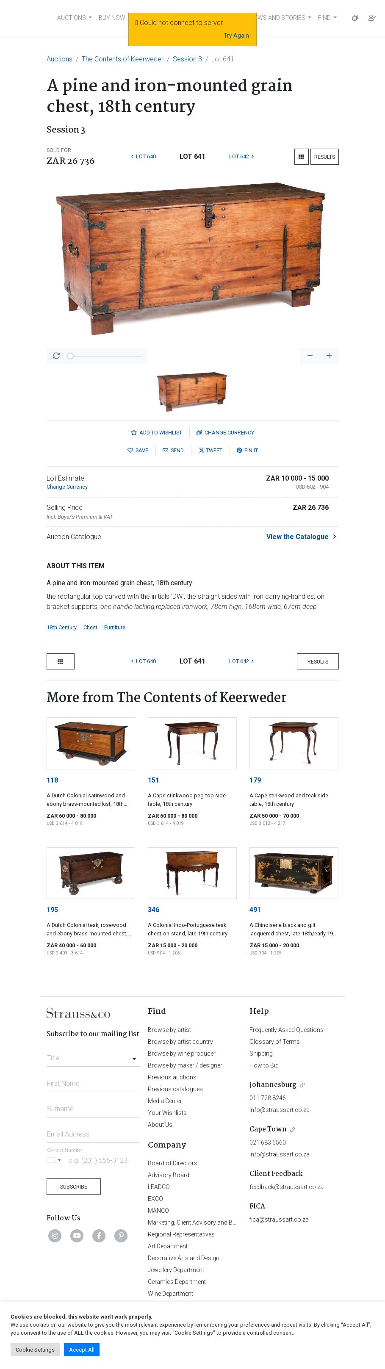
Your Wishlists (167, 1112)
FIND (324, 17)
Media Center (165, 1101)
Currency (225, 432)
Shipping (261, 1053)
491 (255, 910)
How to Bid (264, 1065)
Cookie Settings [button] (35, 1350)
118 (52, 780)
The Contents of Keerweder (122, 59)
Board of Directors (172, 1163)
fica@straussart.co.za (279, 1219)
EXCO (155, 1198)
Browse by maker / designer (185, 1065)
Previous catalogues (175, 1089)
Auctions (59, 59)
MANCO (158, 1210)
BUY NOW (112, 17)
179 (255, 780)
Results (324, 157)
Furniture (114, 627)
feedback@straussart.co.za (286, 1187)
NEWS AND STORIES (277, 17)
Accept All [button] (81, 1350)
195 (52, 910)
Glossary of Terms (274, 1041)
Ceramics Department (177, 1281)
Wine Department (170, 1293)
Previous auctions (172, 1077)
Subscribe (73, 1187)
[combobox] (93, 1056)
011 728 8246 (267, 1098)
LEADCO (159, 1187)
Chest (90, 627)
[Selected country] (55, 1160)
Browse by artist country (180, 1041)
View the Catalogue (297, 537)
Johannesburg (272, 1085)
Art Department (168, 1246)
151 (153, 780)
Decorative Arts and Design (183, 1258)
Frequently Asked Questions (286, 1029)
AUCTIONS (71, 17)
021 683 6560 (267, 1142)
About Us (160, 1124)
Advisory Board (168, 1175)
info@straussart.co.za (279, 1109)
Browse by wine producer (182, 1053)
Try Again (236, 35)
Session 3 (187, 59)
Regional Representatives (181, 1234)
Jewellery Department (176, 1270)
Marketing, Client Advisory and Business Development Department (235, 1222)
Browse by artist (169, 1029)
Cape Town (268, 1129)
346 (153, 910)
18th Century (62, 627)
